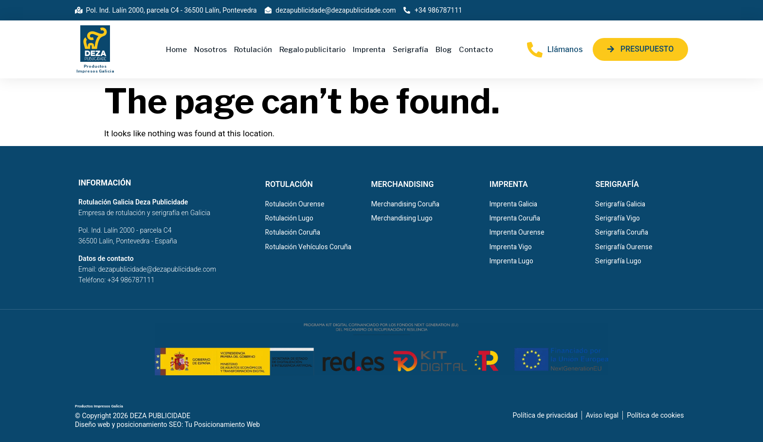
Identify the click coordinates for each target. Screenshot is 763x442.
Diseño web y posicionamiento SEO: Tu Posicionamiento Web (167, 424)
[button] (640, 49)
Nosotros (210, 49)
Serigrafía (410, 49)
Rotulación (253, 49)
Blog (444, 49)
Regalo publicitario (312, 49)
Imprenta (369, 49)
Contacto (476, 49)
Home (176, 49)
